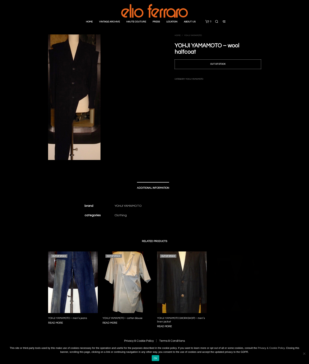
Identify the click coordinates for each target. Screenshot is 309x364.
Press (156, 21)
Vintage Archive (109, 21)
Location (171, 21)
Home (89, 21)
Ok (155, 358)
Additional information (153, 188)
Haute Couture (136, 21)
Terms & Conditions (172, 340)
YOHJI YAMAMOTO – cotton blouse (122, 316)
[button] (208, 22)
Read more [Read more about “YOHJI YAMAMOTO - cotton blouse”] (111, 321)
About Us (189, 21)
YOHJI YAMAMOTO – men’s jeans (67, 318)
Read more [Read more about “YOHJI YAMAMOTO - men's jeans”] (55, 323)
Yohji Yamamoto (193, 35)
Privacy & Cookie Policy (139, 340)
